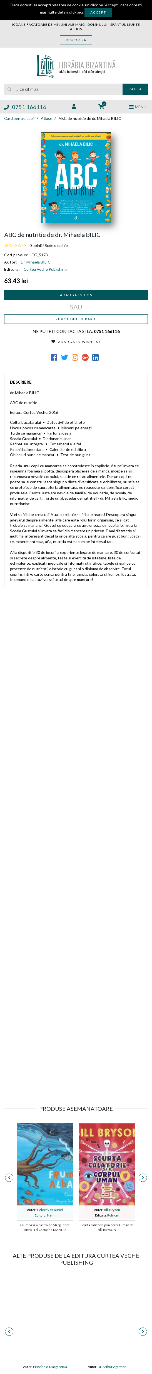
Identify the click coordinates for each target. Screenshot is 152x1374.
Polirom (113, 1215)
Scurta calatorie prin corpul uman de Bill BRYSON (107, 1227)
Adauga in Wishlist (76, 342)
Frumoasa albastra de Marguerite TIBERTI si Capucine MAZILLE (45, 1227)
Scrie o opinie (56, 245)
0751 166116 (25, 107)
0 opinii (35, 245)
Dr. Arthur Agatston (112, 1367)
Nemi (51, 1215)
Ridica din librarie (76, 319)
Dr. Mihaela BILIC (36, 262)
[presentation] (9, 1178)
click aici (76, 12)
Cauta (135, 89)
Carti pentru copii (19, 118)
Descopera (76, 40)
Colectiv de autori (50, 1210)
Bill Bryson (112, 1210)
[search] (63, 89)
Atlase (46, 118)
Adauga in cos (76, 295)
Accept (98, 12)
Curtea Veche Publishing (45, 269)
